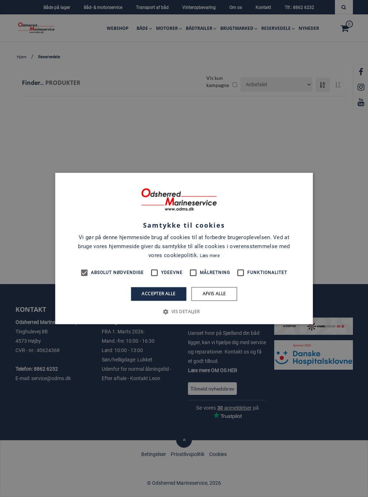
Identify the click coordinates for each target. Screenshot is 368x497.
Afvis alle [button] (214, 294)
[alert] (184, 248)
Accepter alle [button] (158, 294)
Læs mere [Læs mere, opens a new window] (209, 255)
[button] (183, 311)
